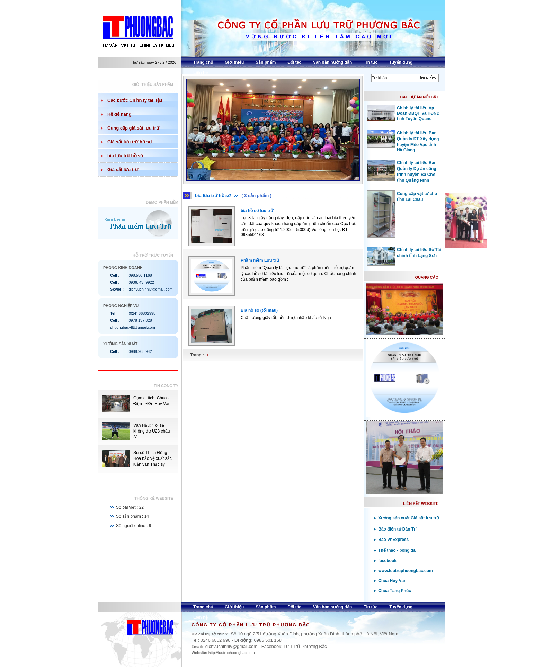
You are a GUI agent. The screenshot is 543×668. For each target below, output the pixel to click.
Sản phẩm (266, 62)
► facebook (385, 560)
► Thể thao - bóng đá (394, 550)
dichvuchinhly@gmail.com (150, 289)
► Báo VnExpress (391, 539)
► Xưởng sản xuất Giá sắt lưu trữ (406, 518)
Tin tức (370, 62)
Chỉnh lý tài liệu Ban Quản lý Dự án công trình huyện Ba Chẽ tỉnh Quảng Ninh (402, 171)
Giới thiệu (234, 62)
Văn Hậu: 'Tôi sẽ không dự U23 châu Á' (151, 431)
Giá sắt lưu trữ (122, 169)
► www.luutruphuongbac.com (403, 570)
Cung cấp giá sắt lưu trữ (133, 128)
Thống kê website (153, 498)
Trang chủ (203, 62)
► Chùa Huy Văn (390, 580)
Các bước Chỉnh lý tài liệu (134, 100)
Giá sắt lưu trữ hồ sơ (129, 141)
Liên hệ (200, 72)
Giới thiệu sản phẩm (152, 84)
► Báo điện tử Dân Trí (395, 529)
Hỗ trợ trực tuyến (153, 255)
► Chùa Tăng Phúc (392, 590)
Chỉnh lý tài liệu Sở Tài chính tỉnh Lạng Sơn (404, 252)
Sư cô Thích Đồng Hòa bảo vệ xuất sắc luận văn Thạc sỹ (152, 458)
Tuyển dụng (400, 62)
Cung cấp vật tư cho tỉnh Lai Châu (402, 196)
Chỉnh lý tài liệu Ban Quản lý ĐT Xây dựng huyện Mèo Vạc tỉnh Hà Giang (403, 141)
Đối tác (294, 62)
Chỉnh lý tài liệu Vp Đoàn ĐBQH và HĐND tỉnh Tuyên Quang (403, 113)
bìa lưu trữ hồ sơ (125, 155)
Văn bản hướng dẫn (332, 62)
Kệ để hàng (119, 114)
